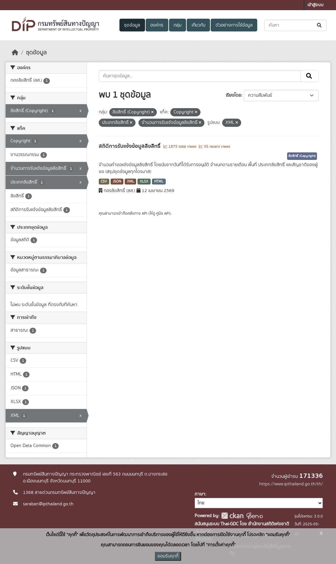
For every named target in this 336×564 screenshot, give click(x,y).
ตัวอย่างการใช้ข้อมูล (234, 25)
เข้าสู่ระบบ (315, 5)
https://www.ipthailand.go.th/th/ (291, 484)
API (144, 213)
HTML (158, 181)
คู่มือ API (163, 213)
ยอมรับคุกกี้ (168, 556)
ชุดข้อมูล (132, 25)
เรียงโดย (233, 95)
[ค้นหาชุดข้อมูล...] (295, 25)
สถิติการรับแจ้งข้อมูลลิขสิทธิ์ (130, 146)
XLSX (144, 181)
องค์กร (156, 25)
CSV (104, 181)
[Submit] (320, 25)
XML (130, 181)
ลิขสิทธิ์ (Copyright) (302, 156)
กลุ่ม (177, 25)
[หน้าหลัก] (15, 53)
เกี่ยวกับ (198, 25)
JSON (117, 181)
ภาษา (200, 494)
